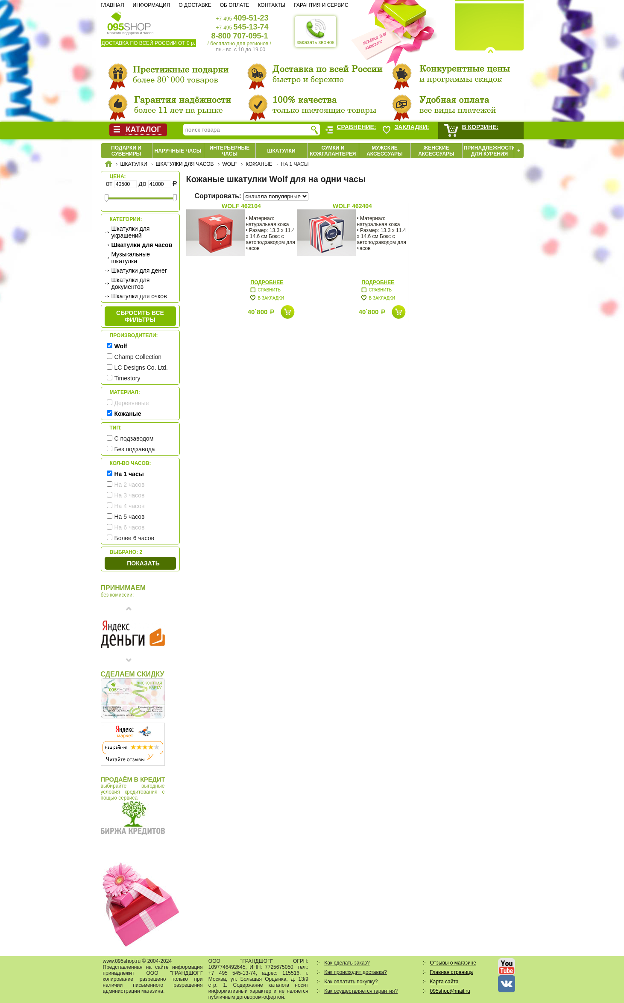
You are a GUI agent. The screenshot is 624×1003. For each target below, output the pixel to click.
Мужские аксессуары (384, 151)
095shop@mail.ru (450, 991)
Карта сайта (444, 982)
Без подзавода (134, 449)
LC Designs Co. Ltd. (141, 367)
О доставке (195, 5)
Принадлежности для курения (490, 151)
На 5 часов (129, 516)
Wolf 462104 (241, 206)
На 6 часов (129, 527)
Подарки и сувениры (126, 151)
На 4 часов (129, 506)
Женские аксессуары (436, 151)
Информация (151, 5)
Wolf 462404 (352, 206)
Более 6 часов (134, 538)
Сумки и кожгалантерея (333, 151)
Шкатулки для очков (139, 296)
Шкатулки (281, 151)
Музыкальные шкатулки (130, 258)
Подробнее (267, 282)
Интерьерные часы (230, 151)
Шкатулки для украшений (130, 232)
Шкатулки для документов (130, 283)
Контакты (271, 5)
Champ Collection (138, 356)
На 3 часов (129, 495)
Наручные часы (177, 151)
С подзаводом (134, 438)
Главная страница (451, 972)
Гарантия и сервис (321, 5)
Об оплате (234, 5)
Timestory (127, 378)
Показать (143, 563)
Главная (112, 5)
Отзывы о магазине (453, 963)
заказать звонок (315, 31)
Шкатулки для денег (139, 270)
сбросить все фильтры (140, 316)
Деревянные (131, 403)
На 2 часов (129, 484)
